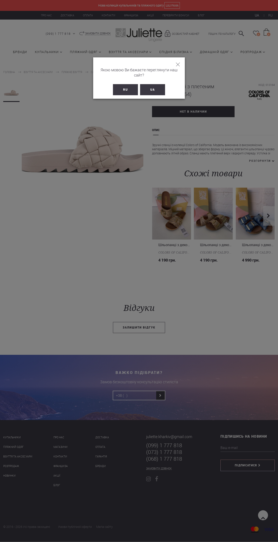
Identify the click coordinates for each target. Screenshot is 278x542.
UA (152, 84)
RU (125, 84)
